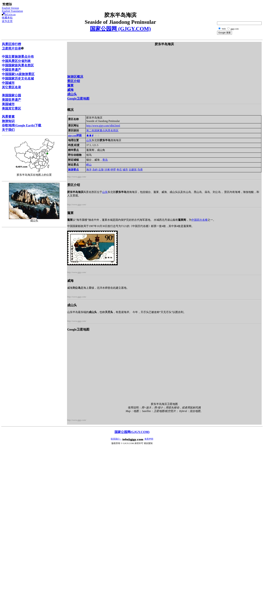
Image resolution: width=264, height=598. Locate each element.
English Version (10, 8)
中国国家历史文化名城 (18, 78)
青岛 (105, 159)
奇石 (119, 169)
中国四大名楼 (199, 219)
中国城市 (8, 83)
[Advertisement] (245, 9)
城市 (125, 169)
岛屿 (95, 169)
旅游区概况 (75, 76)
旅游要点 (73, 169)
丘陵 (101, 169)
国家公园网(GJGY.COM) (132, 432)
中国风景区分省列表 (16, 61)
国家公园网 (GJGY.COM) (120, 29)
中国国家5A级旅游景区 (18, 74)
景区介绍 (73, 81)
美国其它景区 (11, 108)
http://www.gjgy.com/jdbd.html (103, 125)
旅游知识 (8, 121)
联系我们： (116, 439)
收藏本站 (7, 17)
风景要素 (8, 116)
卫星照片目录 (13, 48)
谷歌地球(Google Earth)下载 (21, 125)
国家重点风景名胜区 (106, 130)
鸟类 (140, 169)
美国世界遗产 (11, 100)
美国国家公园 (11, 95)
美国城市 (8, 104)
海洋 (89, 169)
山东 (89, 140)
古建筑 (133, 169)
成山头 (72, 94)
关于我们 (8, 130)
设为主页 (7, 21)
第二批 (90, 130)
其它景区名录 (11, 87)
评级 (75, 135)
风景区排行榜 (11, 44)
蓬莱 (70, 85)
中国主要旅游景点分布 (18, 56)
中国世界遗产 (11, 70)
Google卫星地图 (78, 98)
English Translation (12, 11)
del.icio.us (10, 14)
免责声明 (148, 439)
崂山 (89, 164)
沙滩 (107, 169)
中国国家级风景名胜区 (18, 65)
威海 (70, 90)
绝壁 (113, 169)
